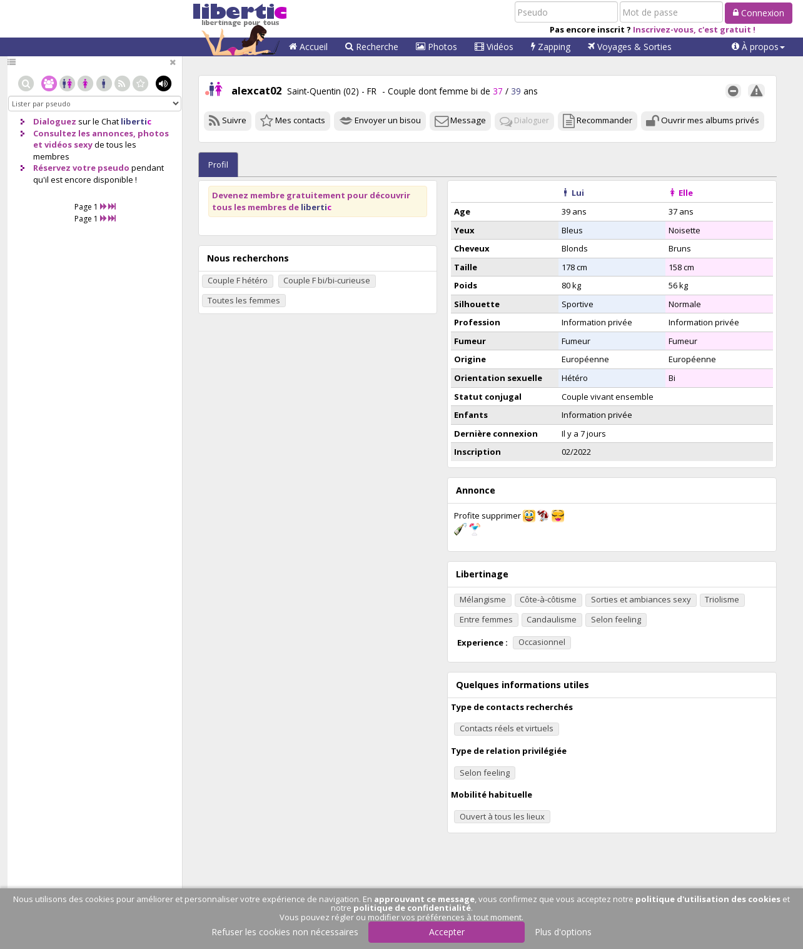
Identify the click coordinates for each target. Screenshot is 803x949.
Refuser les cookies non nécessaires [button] (284, 932)
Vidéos (494, 47)
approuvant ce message (424, 899)
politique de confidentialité (412, 907)
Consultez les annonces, (84, 133)
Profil (218, 164)
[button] (758, 47)
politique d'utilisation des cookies (707, 899)
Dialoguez (54, 121)
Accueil (308, 47)
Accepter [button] (447, 932)
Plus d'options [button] (563, 932)
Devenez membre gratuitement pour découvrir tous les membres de (311, 201)
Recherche (371, 47)
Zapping (550, 47)
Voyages (630, 47)
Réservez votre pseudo (81, 167)
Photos (436, 47)
